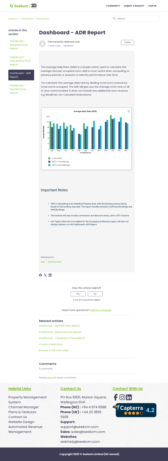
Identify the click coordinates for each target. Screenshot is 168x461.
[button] (116, 397)
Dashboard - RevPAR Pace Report (18, 89)
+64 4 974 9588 (93, 407)
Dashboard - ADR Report (20, 75)
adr (43, 261)
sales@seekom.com (88, 431)
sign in (50, 377)
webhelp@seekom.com (80, 441)
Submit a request (134, 5)
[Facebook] (40, 275)
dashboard (54, 261)
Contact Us (17, 417)
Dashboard (42, 18)
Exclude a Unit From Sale (53, 350)
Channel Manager (23, 407)
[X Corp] (45, 275)
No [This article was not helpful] (95, 293)
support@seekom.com (79, 427)
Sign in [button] (152, 5)
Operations (27, 18)
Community (113, 5)
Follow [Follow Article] (128, 42)
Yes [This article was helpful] (78, 293)
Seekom (12, 18)
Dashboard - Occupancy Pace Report (20, 60)
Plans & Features (22, 412)
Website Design (21, 422)
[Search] (135, 18)
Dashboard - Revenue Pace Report (19, 44)
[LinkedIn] (50, 275)
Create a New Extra (51, 344)
